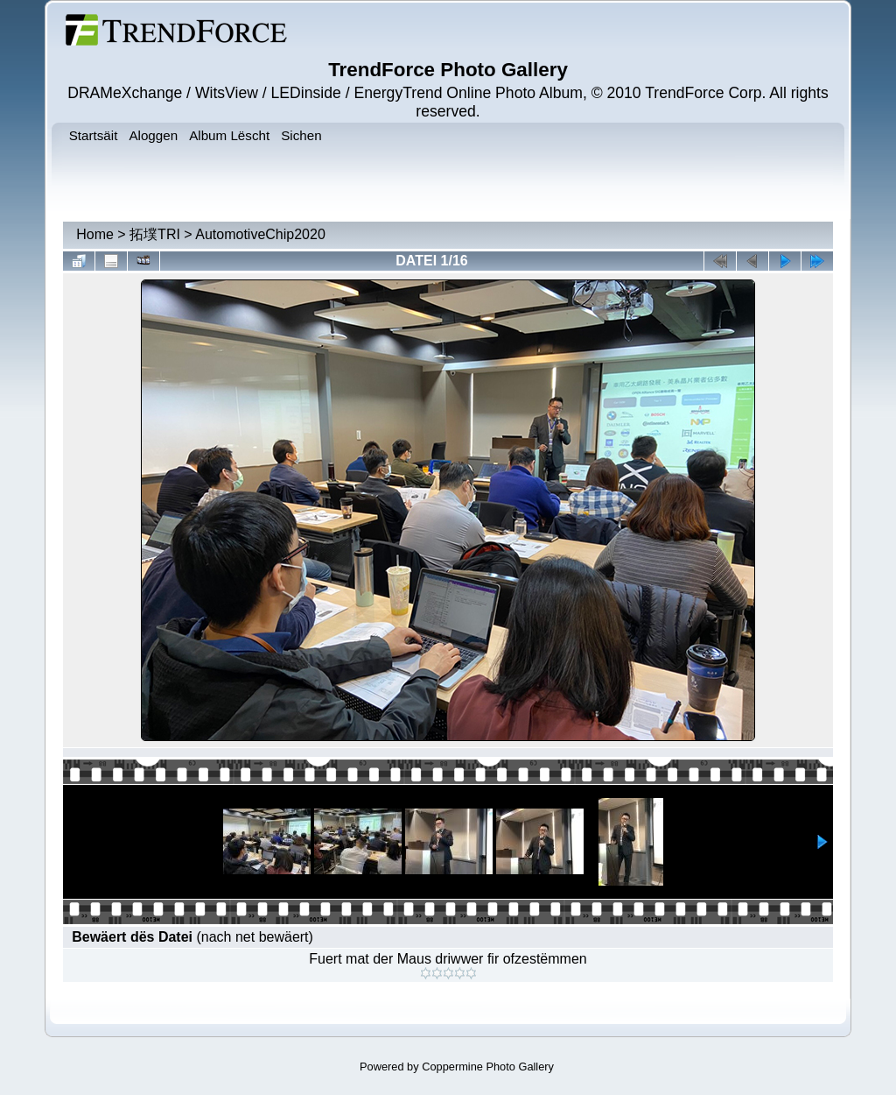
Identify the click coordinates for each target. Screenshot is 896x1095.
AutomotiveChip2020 (260, 234)
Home (95, 234)
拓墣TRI (155, 234)
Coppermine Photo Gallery (488, 1066)
